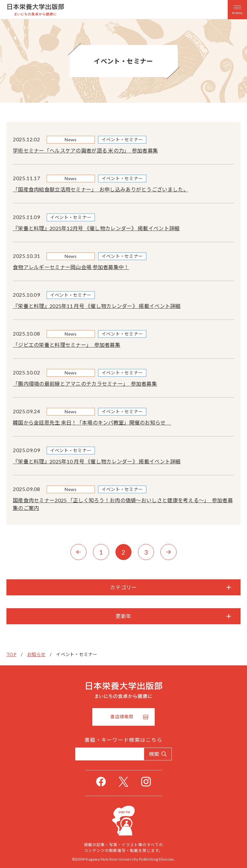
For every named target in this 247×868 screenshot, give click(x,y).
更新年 (123, 616)
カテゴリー (123, 587)
